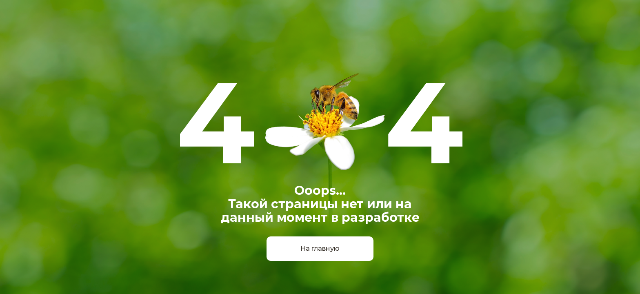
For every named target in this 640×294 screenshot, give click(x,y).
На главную (320, 248)
